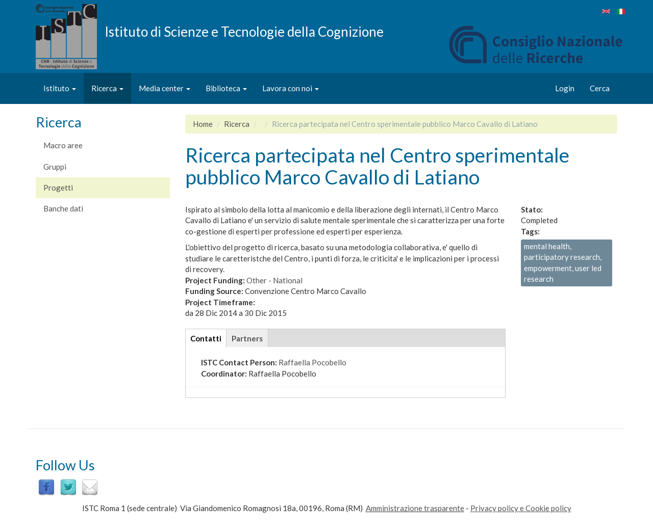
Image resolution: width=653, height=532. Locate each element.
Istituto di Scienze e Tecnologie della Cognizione (244, 31)
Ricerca (107, 88)
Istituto (59, 88)
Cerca (600, 88)
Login (564, 88)
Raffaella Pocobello (312, 362)
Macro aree (63, 145)
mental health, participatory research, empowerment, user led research (562, 262)
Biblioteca (226, 88)
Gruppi (54, 166)
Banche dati (63, 208)
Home (203, 123)
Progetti (58, 187)
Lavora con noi (290, 88)
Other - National (274, 280)
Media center (164, 88)
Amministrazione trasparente (415, 508)
